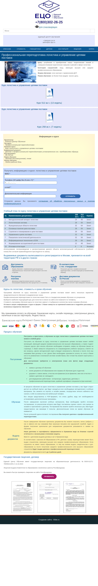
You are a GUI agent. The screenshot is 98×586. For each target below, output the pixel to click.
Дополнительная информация (18, 194)
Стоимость (21, 49)
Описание (7, 49)
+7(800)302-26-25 (49, 40)
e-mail (7, 187)
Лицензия (77, 49)
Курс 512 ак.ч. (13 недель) (49, 103)
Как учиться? (63, 49)
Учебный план (35, 49)
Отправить (70, 196)
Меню (7, 31)
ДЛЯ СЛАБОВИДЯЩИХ (46, 27)
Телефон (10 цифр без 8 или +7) (19, 180)
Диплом (49, 49)
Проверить (49, 476)
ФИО (7, 174)
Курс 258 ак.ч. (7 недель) (49, 127)
